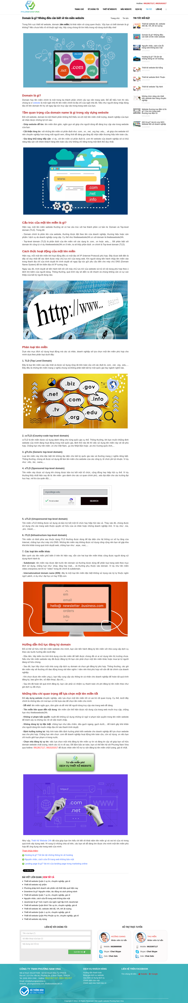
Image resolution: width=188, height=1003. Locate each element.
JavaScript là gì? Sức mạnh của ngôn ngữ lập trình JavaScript (51, 902)
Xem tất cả (48, 877)
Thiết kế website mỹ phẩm (35, 884)
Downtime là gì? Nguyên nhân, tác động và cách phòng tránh (50, 891)
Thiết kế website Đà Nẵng (152, 68)
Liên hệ (159, 9)
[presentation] (41, 955)
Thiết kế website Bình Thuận (153, 77)
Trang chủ (79, 9)
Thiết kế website (110, 9)
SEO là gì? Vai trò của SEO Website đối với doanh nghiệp (154, 123)
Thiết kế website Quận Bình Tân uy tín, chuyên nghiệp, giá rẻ (50, 905)
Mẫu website (126, 9)
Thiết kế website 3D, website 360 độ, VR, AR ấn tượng (47, 909)
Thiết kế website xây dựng (35, 919)
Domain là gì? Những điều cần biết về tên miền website (153, 36)
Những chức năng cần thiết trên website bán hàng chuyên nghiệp (154, 98)
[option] (114, 945)
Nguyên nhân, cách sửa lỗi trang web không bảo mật (47, 898)
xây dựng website (34, 698)
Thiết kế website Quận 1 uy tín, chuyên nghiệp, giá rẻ (47, 912)
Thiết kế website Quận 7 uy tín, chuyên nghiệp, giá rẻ (47, 895)
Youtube (143, 974)
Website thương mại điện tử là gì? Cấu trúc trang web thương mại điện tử (154, 111)
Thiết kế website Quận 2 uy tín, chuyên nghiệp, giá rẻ (47, 881)
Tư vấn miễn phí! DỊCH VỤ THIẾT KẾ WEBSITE (75, 762)
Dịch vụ (138, 9)
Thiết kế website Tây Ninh (152, 87)
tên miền (64, 24)
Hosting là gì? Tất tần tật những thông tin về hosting (152, 58)
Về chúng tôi (93, 9)
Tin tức (149, 9)
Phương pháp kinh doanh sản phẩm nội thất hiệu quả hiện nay (51, 888)
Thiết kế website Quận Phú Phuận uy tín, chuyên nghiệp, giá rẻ (51, 915)
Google (153, 974)
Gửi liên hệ (79, 952)
